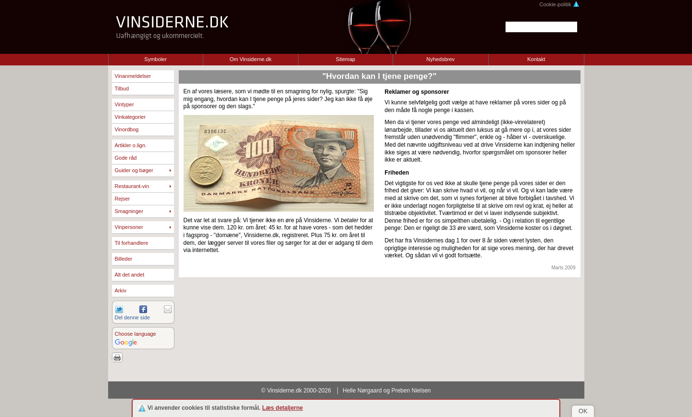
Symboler (155, 59)
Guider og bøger (134, 170)
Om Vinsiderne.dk (251, 59)
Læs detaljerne (282, 407)
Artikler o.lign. (131, 145)
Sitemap (345, 59)
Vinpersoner (129, 227)
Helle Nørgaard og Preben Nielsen (387, 390)
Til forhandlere (131, 243)
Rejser (122, 199)
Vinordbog (127, 129)
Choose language (135, 334)
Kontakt (536, 59)
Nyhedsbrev (440, 59)
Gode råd (126, 158)
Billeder (124, 259)
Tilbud (122, 88)
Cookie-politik (559, 4)
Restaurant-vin (132, 186)
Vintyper (124, 104)
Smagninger (129, 211)
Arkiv (120, 290)
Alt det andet (130, 275)
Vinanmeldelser (133, 76)
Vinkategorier (130, 117)
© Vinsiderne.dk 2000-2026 (296, 390)
